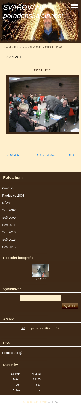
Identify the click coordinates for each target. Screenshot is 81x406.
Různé (6, 203)
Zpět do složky (46, 155)
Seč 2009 (9, 217)
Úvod (7, 47)
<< (23, 328)
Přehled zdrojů (12, 353)
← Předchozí (14, 155)
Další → (74, 155)
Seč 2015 (9, 239)
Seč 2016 (9, 247)
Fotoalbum (20, 47)
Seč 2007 (9, 210)
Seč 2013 (9, 232)
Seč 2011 (36, 47)
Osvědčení (9, 188)
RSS (55, 401)
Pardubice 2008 (13, 195)
